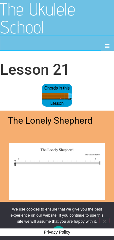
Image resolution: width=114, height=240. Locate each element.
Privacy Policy (57, 232)
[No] (104, 220)
